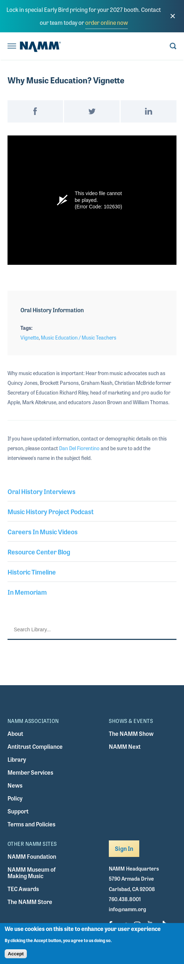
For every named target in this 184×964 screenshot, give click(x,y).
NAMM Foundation (32, 856)
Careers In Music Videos (43, 531)
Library (17, 759)
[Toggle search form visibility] (173, 46)
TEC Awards (23, 889)
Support (18, 811)
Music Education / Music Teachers (78, 337)
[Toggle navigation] (12, 46)
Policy (15, 798)
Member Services (30, 772)
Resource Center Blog (39, 551)
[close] (173, 16)
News (15, 785)
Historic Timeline (32, 571)
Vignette (29, 337)
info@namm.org (127, 909)
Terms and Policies (31, 824)
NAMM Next (125, 746)
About (15, 733)
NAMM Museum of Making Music (31, 872)
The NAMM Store (30, 902)
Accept (16, 953)
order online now (106, 22)
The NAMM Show (131, 733)
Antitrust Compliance (35, 746)
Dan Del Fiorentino (79, 448)
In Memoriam (27, 591)
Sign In (124, 848)
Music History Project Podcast (51, 511)
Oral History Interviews (42, 491)
